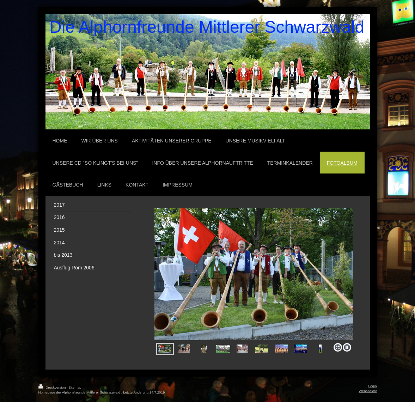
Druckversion (52, 387)
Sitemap (74, 387)
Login (372, 386)
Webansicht (368, 391)
